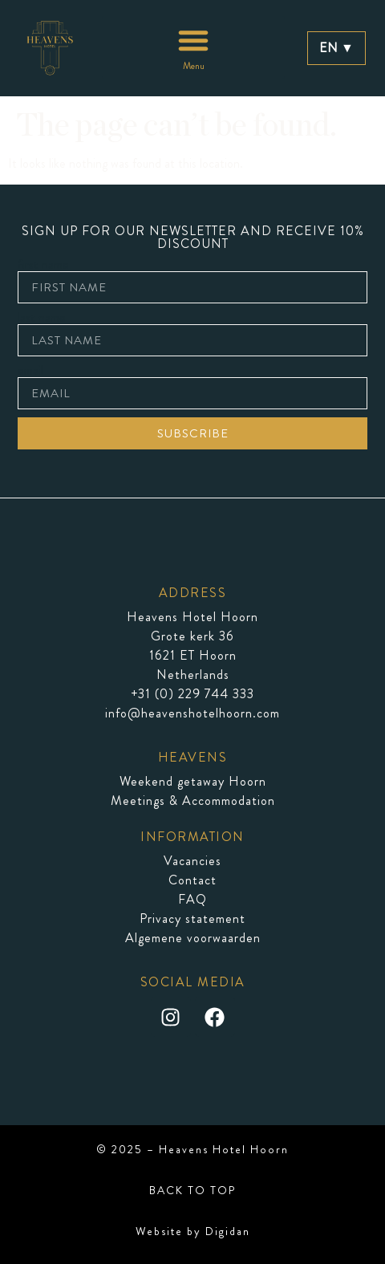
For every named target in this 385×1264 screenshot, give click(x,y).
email (30, 370)
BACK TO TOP (192, 1190)
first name (43, 264)
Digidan (227, 1231)
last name (42, 317)
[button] (193, 47)
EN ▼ (336, 48)
